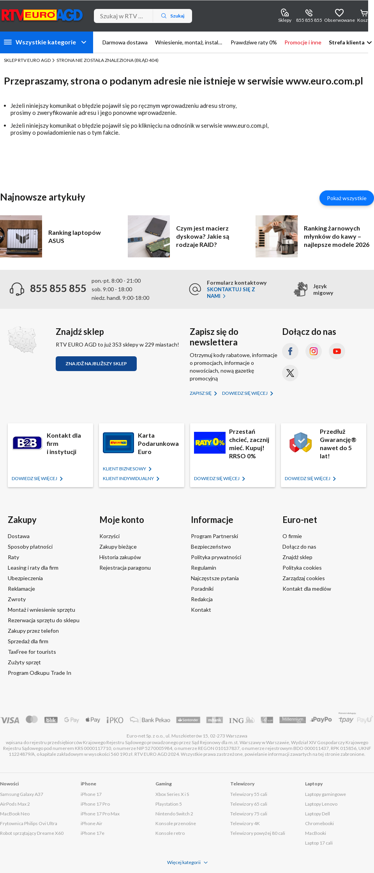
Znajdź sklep (297, 557)
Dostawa (19, 536)
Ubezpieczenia (25, 578)
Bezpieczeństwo (211, 546)
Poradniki (202, 588)
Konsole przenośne (175, 823)
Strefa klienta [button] (347, 42)
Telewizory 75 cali (248, 814)
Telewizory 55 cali (248, 794)
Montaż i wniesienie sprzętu (41, 609)
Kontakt (201, 609)
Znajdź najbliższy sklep (96, 363)
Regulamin (203, 567)
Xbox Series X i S (172, 794)
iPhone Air (91, 823)
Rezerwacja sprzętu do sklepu (43, 620)
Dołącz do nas (299, 546)
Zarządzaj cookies (303, 578)
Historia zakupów (120, 557)
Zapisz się (201, 393)
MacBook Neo (15, 814)
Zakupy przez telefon (33, 630)
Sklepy (284, 20)
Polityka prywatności (216, 557)
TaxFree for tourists (32, 651)
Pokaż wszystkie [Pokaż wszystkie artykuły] (347, 198)
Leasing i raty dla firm (33, 567)
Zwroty (17, 599)
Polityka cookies (302, 567)
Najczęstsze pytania (215, 578)
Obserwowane (339, 20)
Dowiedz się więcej (245, 393)
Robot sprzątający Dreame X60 (32, 833)
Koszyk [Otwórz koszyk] (364, 20)
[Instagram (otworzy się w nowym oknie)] (313, 351)
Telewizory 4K (245, 823)
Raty (13, 557)
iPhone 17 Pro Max (100, 814)
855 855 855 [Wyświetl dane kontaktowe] (309, 20)
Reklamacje (21, 588)
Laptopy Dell (317, 814)
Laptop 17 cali (319, 843)
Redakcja (202, 599)
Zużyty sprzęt (24, 662)
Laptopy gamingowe (325, 794)
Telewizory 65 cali (248, 804)
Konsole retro (170, 833)
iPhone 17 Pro (95, 804)
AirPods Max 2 (15, 804)
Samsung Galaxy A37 (21, 794)
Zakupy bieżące (118, 546)
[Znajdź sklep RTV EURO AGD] (22, 339)
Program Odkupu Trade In (39, 672)
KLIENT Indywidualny (129, 478)
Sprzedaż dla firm (28, 641)
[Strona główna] (42, 15)
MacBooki (315, 833)
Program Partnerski (214, 536)
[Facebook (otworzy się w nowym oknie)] (290, 351)
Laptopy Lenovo (321, 804)
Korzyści (109, 536)
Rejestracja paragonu (125, 567)
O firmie (292, 536)
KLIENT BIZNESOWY (125, 469)
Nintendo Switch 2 (174, 814)
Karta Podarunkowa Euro (158, 443)
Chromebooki (319, 823)
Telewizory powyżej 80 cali (257, 833)
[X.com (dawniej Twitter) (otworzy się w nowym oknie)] (290, 373)
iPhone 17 (91, 794)
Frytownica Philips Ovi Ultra (28, 823)
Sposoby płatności (30, 546)
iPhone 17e (92, 833)
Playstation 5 (168, 804)
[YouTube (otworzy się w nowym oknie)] (337, 351)
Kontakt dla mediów (306, 588)
